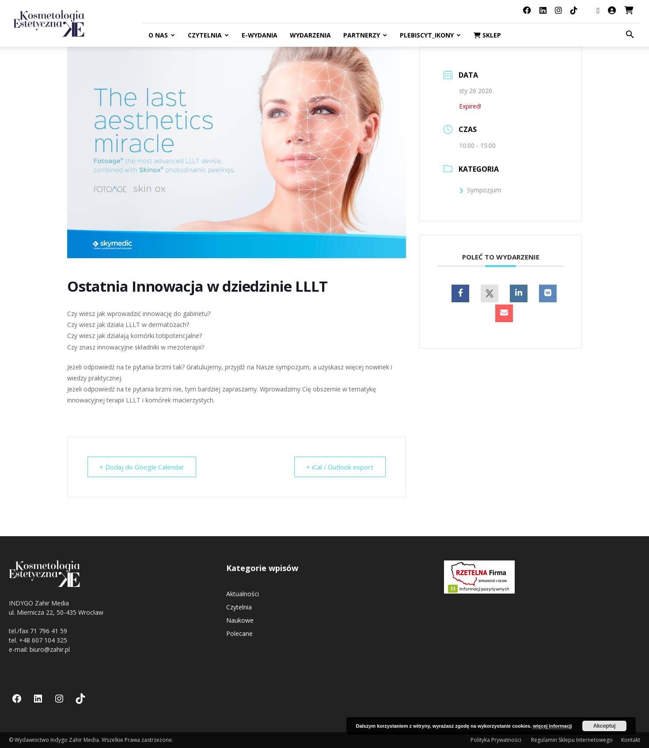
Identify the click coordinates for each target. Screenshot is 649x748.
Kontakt (630, 740)
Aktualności (242, 594)
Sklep (487, 35)
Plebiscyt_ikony (430, 35)
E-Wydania (259, 35)
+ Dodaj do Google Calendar (143, 466)
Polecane (239, 633)
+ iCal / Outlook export (338, 466)
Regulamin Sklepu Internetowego (572, 740)
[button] (629, 35)
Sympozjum (480, 190)
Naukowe (240, 620)
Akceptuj (604, 726)
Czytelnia (208, 35)
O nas (161, 35)
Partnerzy (365, 35)
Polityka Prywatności (497, 740)
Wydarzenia (310, 35)
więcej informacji (552, 726)
